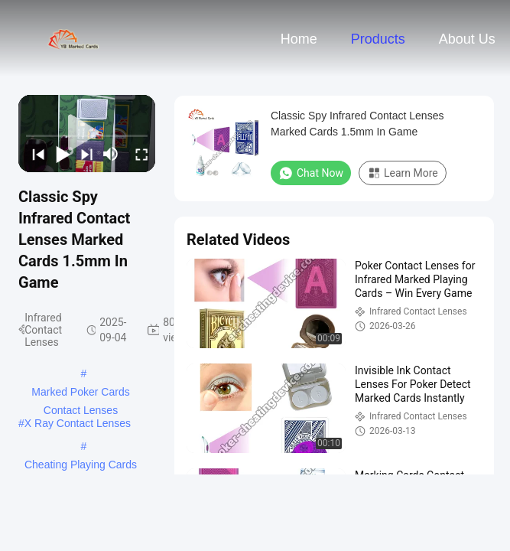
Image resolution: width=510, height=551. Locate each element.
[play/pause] (59, 153)
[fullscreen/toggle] (138, 153)
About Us (467, 39)
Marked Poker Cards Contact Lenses (80, 393)
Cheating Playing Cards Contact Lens (80, 466)
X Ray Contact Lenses (77, 423)
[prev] (35, 153)
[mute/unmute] (111, 153)
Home (299, 39)
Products (378, 39)
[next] (84, 153)
